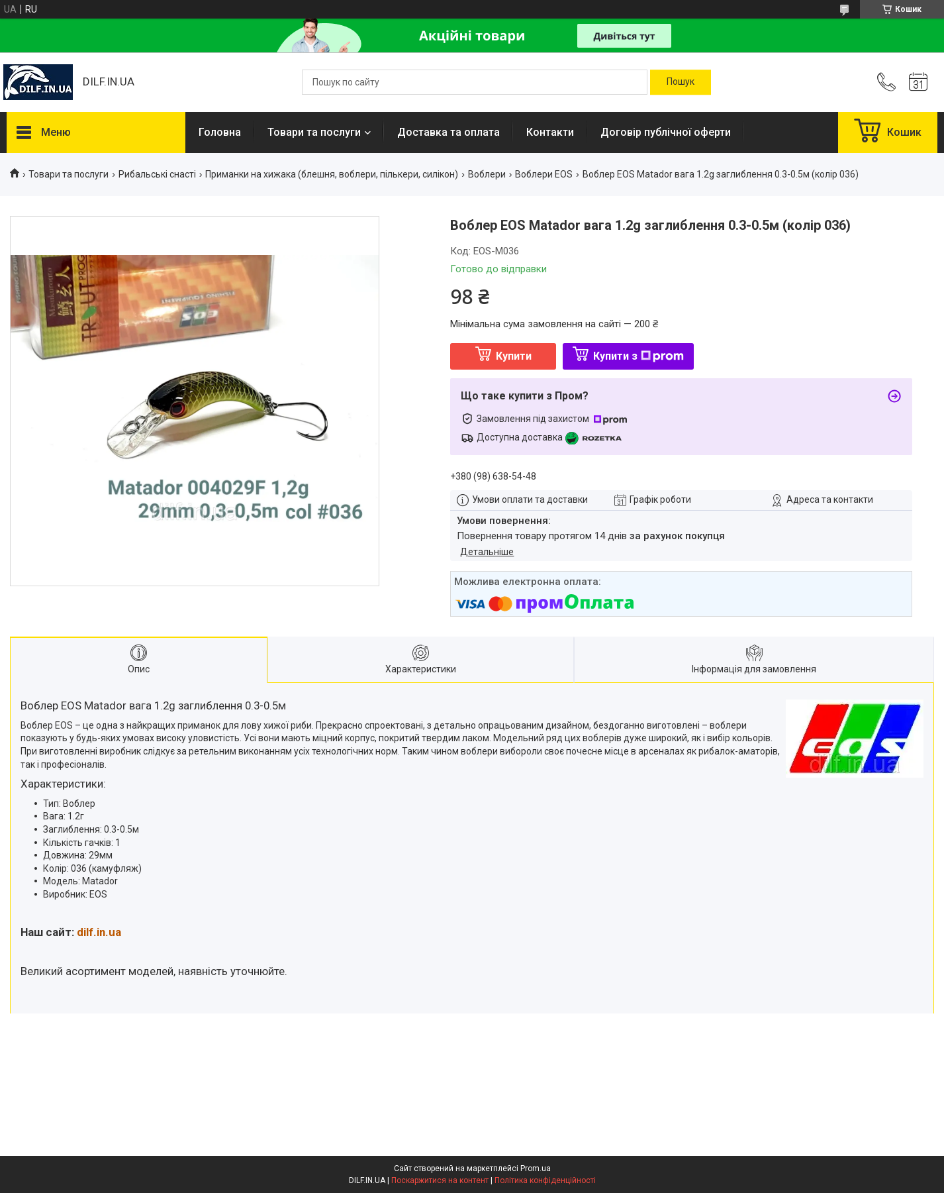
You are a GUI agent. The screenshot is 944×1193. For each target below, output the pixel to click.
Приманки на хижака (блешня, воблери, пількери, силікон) (331, 174)
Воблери (487, 174)
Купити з (638, 356)
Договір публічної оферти (665, 132)
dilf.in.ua (99, 932)
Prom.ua (535, 1168)
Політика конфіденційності (545, 1180)
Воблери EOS (544, 174)
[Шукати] (680, 82)
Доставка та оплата (448, 132)
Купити (514, 356)
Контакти (550, 132)
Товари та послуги (314, 132)
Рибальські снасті (157, 174)
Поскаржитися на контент (440, 1180)
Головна (220, 132)
